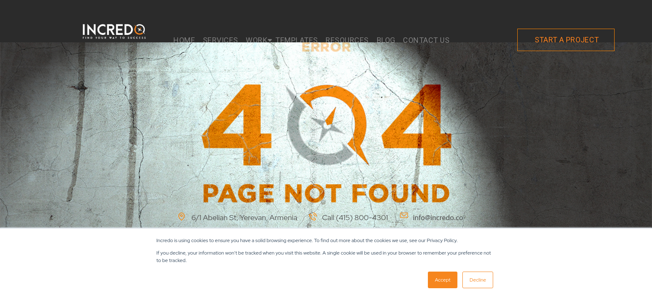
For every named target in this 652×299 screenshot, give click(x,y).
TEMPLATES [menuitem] (296, 40)
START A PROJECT (567, 39)
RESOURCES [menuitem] (347, 40)
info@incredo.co (438, 218)
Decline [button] (477, 280)
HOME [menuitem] (184, 40)
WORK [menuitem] (256, 40)
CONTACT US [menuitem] (426, 40)
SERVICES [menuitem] (220, 40)
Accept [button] (443, 280)
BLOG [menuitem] (386, 40)
